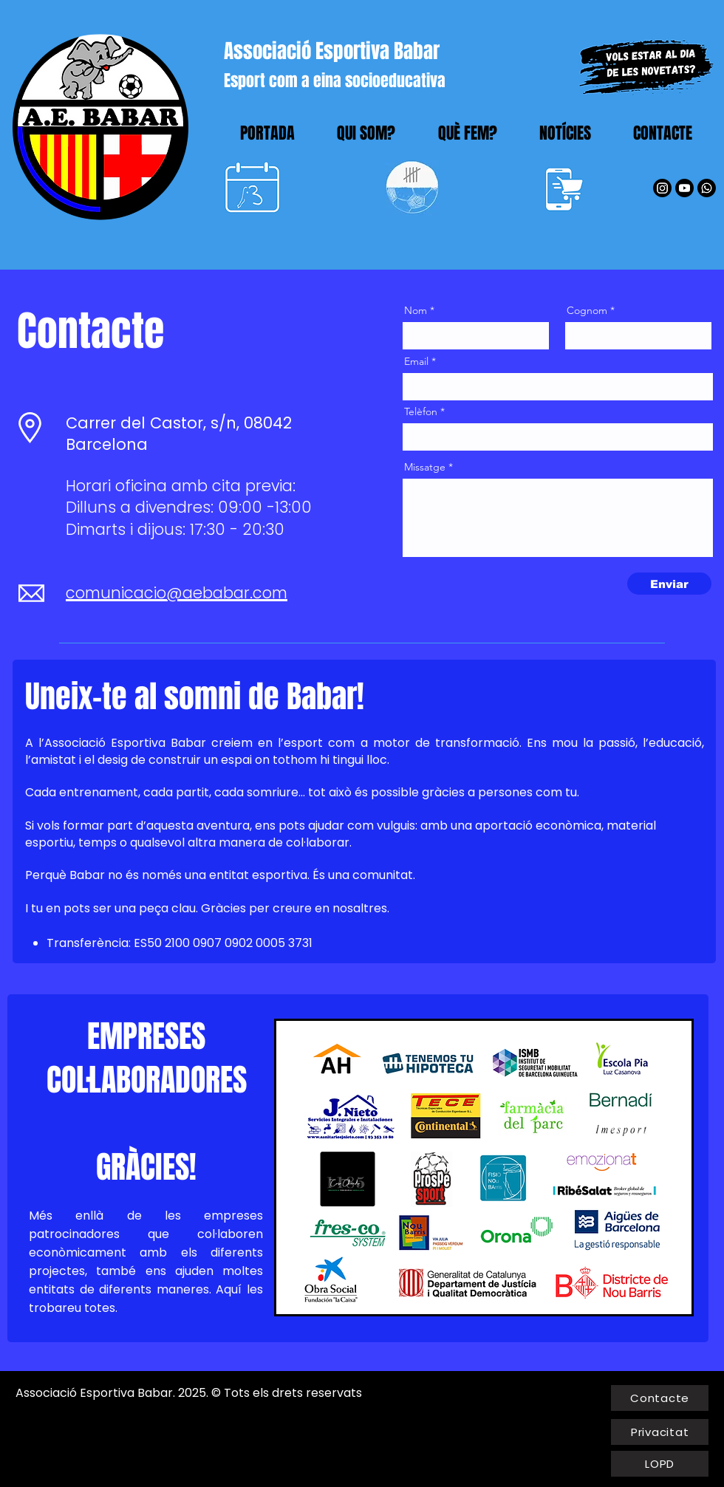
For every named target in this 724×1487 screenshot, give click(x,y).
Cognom (587, 310)
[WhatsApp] (706, 188)
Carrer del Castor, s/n (151, 423)
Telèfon (420, 411)
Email (416, 361)
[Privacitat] (659, 1432)
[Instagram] (662, 188)
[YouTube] (684, 188)
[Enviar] (669, 583)
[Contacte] (659, 1398)
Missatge (424, 467)
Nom (415, 310)
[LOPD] (659, 1464)
